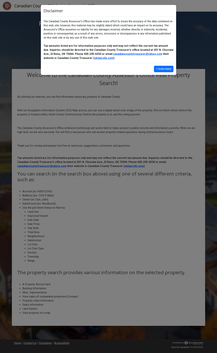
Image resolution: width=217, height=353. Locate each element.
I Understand (163, 68)
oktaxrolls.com (103, 58)
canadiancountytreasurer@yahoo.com (137, 54)
